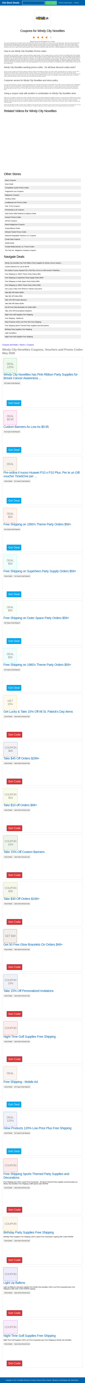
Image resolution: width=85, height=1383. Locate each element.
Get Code (14, 734)
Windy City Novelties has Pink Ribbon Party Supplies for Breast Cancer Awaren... (33, 263)
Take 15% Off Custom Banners (16, 300)
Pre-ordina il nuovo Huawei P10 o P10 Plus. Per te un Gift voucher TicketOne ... (33, 270)
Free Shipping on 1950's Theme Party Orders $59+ (23, 274)
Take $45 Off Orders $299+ (14, 292)
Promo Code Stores (65, 3)
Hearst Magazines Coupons (15, 224)
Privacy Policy (41, 1380)
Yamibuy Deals (10, 199)
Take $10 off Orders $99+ (14, 296)
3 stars (42, 37)
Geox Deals (9, 184)
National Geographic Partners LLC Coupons (20, 235)
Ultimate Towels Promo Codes (15, 232)
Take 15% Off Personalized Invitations (18, 311)
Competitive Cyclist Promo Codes (17, 188)
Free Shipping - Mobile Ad (14, 318)
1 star (34, 37)
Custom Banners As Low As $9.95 (17, 267)
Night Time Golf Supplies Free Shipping (19, 314)
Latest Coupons (21, 7)
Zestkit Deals (9, 243)
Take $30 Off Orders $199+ (14, 303)
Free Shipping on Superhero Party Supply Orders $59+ (24, 278)
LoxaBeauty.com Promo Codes (16, 202)
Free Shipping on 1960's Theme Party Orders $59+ (23, 285)
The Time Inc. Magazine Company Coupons (20, 250)
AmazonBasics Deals (12, 228)
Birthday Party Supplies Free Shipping (18, 329)
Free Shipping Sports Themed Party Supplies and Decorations (27, 325)
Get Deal (14, 403)
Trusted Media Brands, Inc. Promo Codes (19, 247)
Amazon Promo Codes (13, 217)
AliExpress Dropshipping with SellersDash (65, 1380)
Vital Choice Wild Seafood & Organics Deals (20, 213)
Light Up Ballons (11, 333)
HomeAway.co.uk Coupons (14, 210)
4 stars (47, 37)
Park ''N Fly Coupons (12, 206)
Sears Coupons (10, 180)
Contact (33, 1380)
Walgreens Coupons (12, 195)
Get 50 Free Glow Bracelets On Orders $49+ (21, 307)
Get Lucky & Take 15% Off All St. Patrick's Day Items (23, 289)
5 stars (51, 37)
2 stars (38, 37)
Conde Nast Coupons (12, 239)
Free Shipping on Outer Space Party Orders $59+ (22, 281)
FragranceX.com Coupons (14, 191)
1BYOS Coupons (11, 221)
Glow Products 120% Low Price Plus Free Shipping (23, 322)
